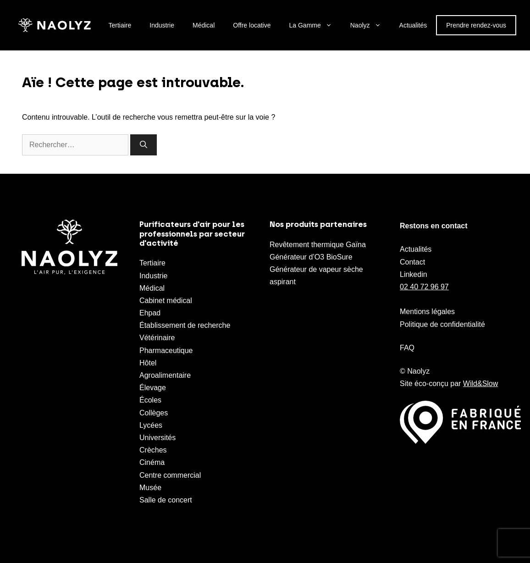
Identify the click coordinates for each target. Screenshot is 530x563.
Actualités (413, 25)
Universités (157, 438)
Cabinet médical (165, 300)
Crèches (153, 450)
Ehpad (149, 313)
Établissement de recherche (184, 325)
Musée (150, 487)
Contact (412, 262)
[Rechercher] (143, 144)
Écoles (150, 400)
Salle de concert (165, 500)
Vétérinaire (157, 338)
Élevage (152, 388)
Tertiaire (120, 25)
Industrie (161, 25)
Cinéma (152, 462)
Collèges (153, 413)
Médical (204, 25)
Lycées (150, 425)
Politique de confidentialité (442, 324)
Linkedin (413, 274)
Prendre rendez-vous (476, 25)
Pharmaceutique (166, 350)
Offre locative (252, 25)
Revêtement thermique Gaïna (318, 244)
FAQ (407, 348)
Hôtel (147, 363)
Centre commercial (170, 475)
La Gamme (315, 25)
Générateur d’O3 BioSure (311, 257)
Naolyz (370, 25)
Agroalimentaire (165, 375)
